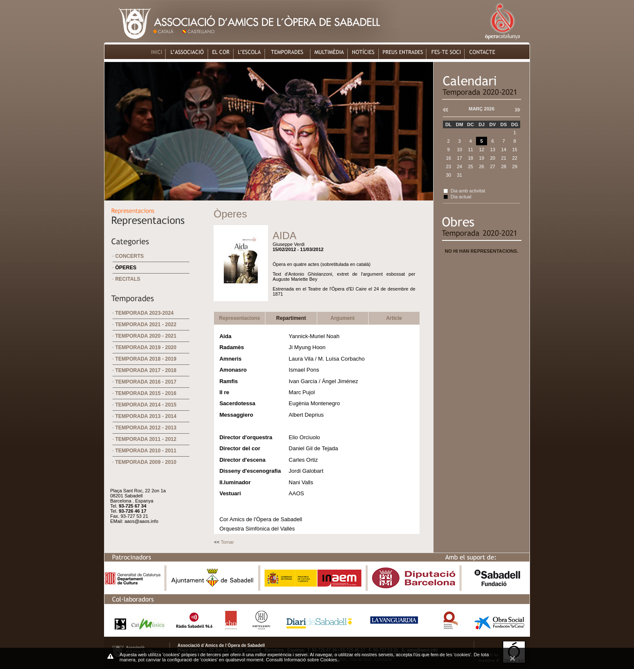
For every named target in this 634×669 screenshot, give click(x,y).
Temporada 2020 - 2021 (145, 336)
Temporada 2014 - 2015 (145, 405)
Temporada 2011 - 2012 (145, 439)
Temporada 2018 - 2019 (145, 359)
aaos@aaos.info (141, 521)
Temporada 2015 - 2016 (145, 393)
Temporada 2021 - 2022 (145, 324)
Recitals (127, 279)
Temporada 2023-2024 (144, 313)
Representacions (239, 318)
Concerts (129, 256)
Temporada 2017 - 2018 (145, 370)
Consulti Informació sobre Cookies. (302, 659)
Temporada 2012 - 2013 (145, 428)
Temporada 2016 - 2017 (145, 382)
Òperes (125, 268)
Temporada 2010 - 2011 (145, 451)
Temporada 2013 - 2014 (145, 416)
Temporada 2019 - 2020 (145, 347)
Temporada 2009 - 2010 (145, 462)
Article (394, 318)
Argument (342, 318)
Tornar (227, 542)
